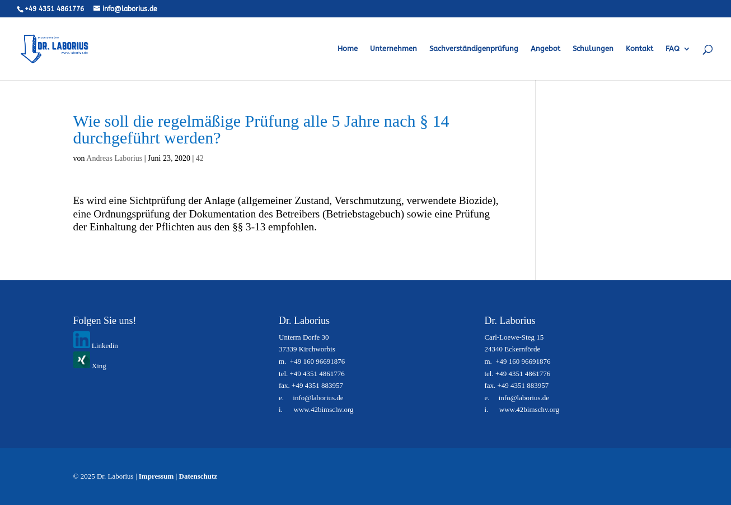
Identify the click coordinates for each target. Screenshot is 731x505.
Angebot (545, 49)
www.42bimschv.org (323, 409)
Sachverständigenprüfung (473, 49)
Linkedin (95, 345)
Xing (89, 366)
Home (348, 49)
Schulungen (593, 49)
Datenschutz (198, 476)
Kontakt (639, 49)
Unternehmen (393, 49)
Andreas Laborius (114, 158)
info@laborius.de (318, 397)
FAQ (673, 49)
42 (200, 158)
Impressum (156, 476)
